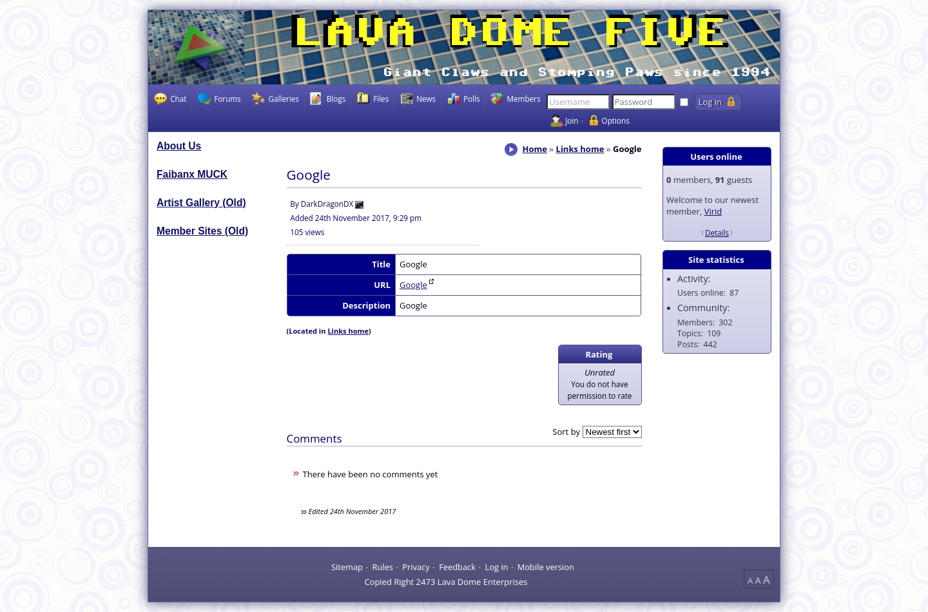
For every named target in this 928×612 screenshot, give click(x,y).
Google (413, 285)
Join (571, 120)
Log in (496, 566)
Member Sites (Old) (202, 230)
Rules (382, 566)
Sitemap (347, 566)
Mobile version (545, 566)
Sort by (566, 431)
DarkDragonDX (327, 203)
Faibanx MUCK (192, 174)
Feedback (457, 566)
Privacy (415, 566)
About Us (179, 145)
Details (717, 232)
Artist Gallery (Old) (201, 202)
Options (616, 120)
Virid (713, 211)
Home (534, 149)
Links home (580, 149)
